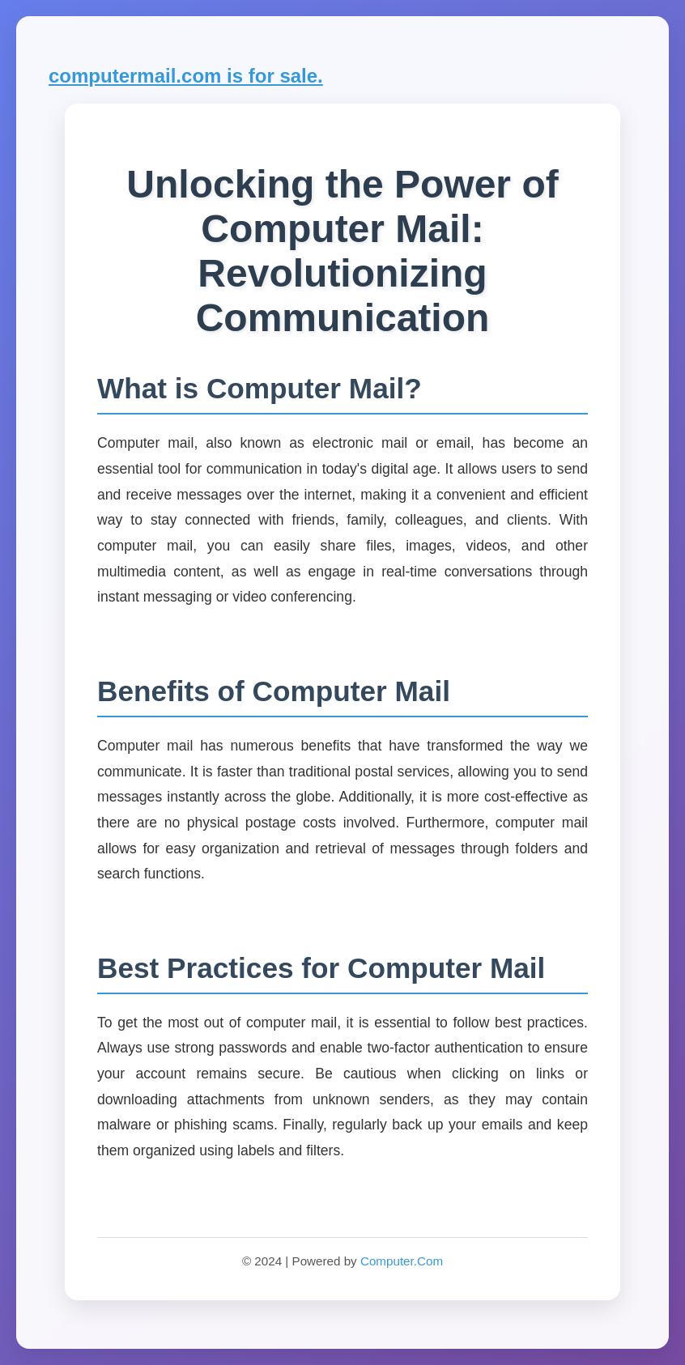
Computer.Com (401, 1261)
